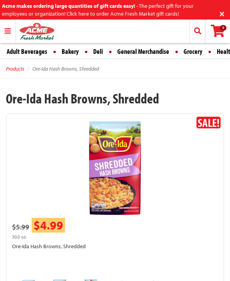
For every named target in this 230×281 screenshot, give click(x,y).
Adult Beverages (27, 51)
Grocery (193, 51)
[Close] (222, 13)
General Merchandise (143, 51)
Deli (98, 51)
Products (15, 68)
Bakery (70, 51)
